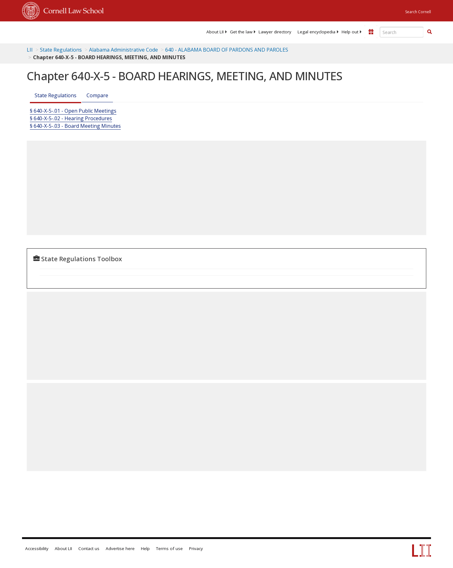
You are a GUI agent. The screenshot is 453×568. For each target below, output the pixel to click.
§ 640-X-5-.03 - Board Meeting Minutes (75, 125)
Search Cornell (418, 11)
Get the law (241, 32)
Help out (350, 32)
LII (30, 49)
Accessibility (36, 548)
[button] (429, 32)
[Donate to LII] (371, 31)
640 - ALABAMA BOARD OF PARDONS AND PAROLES (226, 49)
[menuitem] (215, 32)
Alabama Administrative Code (123, 49)
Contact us (88, 548)
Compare (97, 95)
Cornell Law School (72, 10)
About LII (215, 32)
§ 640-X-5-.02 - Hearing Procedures (71, 118)
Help (145, 548)
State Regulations (61, 49)
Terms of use (169, 548)
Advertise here (120, 548)
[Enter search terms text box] (402, 32)
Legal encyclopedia (316, 32)
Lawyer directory (275, 32)
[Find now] (429, 32)
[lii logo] (92, 31)
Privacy (196, 548)
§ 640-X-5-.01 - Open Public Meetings (73, 110)
